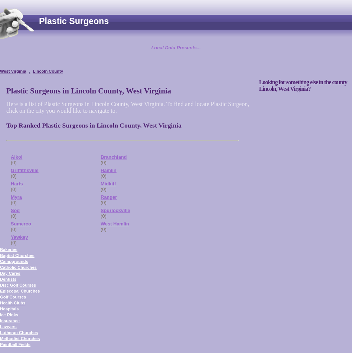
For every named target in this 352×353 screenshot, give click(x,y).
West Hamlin (115, 224)
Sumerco (21, 224)
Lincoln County (48, 71)
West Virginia (13, 71)
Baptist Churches (17, 255)
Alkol (16, 157)
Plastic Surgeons (74, 21)
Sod (15, 210)
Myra (16, 197)
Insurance (10, 321)
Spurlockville (115, 210)
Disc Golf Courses (18, 285)
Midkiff (108, 184)
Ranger (109, 197)
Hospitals (9, 309)
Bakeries (8, 249)
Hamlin (109, 170)
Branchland (114, 157)
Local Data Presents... (176, 47)
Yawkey (19, 237)
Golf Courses (13, 297)
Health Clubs (12, 303)
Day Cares (10, 273)
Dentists (8, 279)
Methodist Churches (20, 338)
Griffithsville (25, 170)
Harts (17, 184)
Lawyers (8, 326)
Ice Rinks (9, 315)
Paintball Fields (15, 344)
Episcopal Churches (20, 291)
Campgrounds (14, 261)
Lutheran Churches (19, 332)
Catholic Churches (18, 267)
